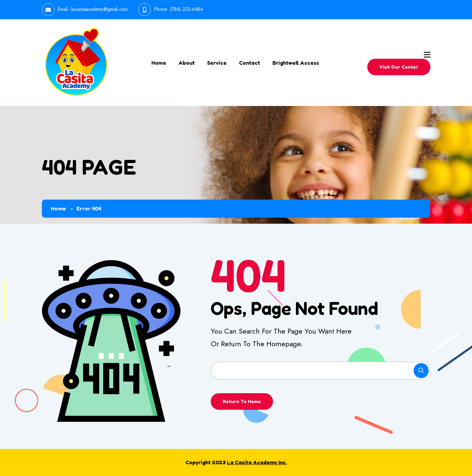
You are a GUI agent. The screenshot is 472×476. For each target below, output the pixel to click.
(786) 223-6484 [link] (186, 9)
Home (158, 62)
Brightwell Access (295, 62)
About (187, 62)
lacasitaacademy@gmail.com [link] (99, 9)
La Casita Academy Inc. (257, 462)
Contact (249, 62)
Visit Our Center (398, 67)
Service (217, 62)
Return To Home (242, 401)
